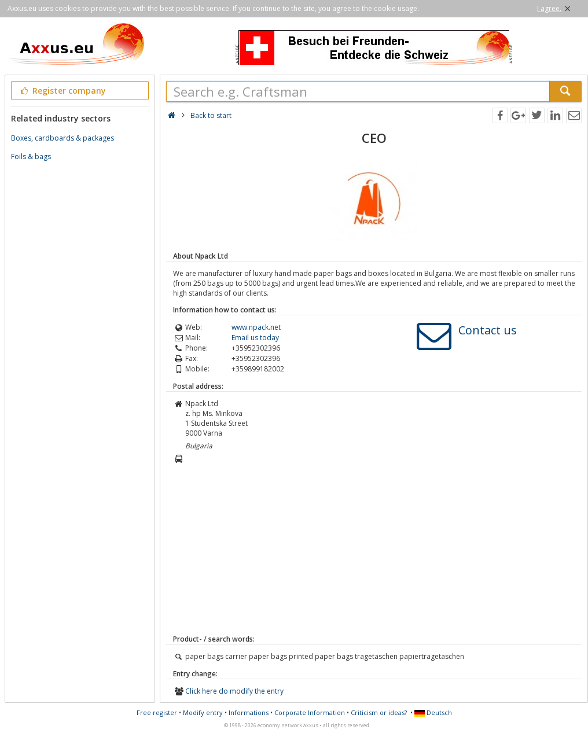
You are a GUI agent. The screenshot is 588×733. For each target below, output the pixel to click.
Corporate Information (309, 712)
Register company (62, 90)
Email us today (255, 337)
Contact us (487, 330)
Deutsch (433, 712)
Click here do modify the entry (234, 691)
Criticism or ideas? (379, 712)
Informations (249, 712)
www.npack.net (256, 327)
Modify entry (203, 712)
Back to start (210, 115)
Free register (157, 712)
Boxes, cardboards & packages (62, 138)
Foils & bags (31, 156)
